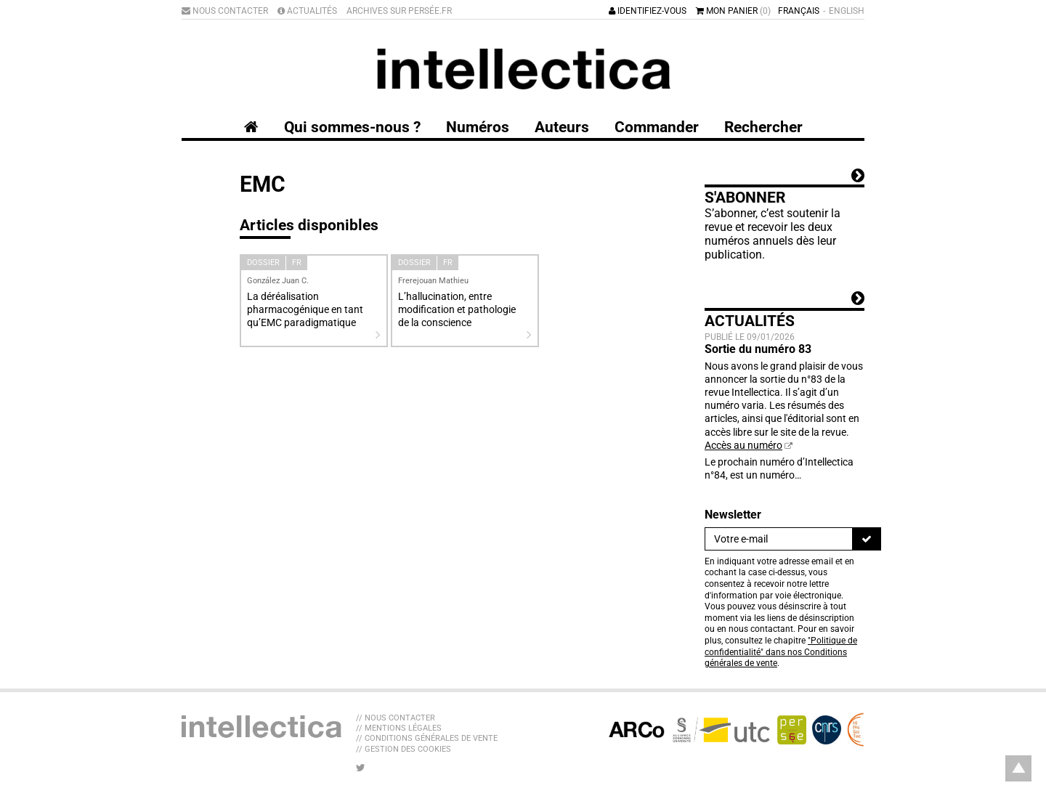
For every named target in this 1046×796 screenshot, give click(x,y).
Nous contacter (225, 11)
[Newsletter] (779, 539)
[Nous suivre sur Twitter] (360, 767)
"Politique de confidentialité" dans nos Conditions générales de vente (781, 651)
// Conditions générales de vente (427, 738)
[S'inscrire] (866, 539)
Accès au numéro (743, 445)
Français (798, 11)
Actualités (307, 11)
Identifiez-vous (647, 11)
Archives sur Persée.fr (399, 11)
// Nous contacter (395, 718)
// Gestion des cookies (403, 749)
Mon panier (733, 11)
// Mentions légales (399, 728)
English (846, 11)
